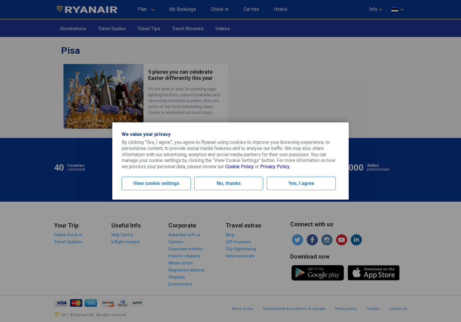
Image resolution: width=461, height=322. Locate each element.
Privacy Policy (274, 166)
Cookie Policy (239, 166)
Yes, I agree (301, 183)
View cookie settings (156, 183)
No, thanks (229, 183)
